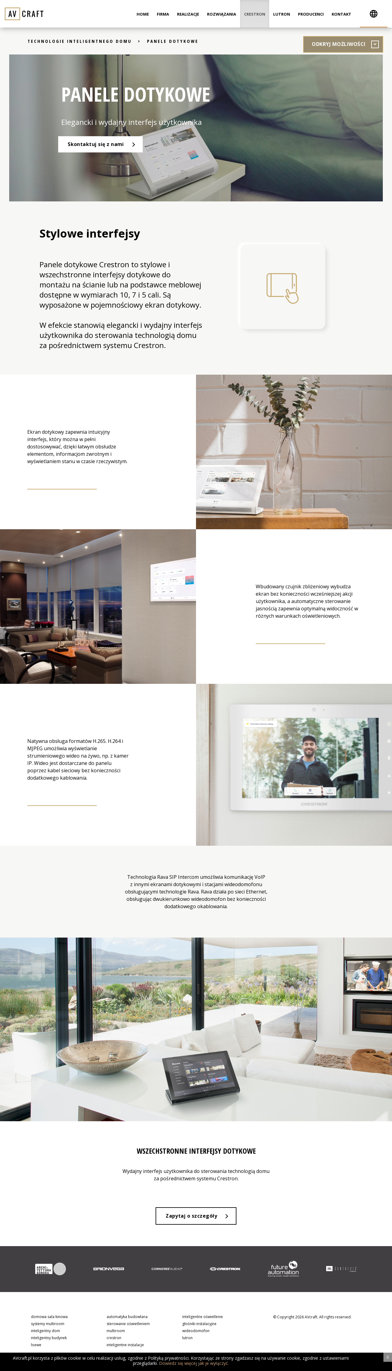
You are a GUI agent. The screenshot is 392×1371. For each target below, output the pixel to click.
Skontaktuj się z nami (96, 144)
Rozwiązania (221, 14)
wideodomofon (195, 1331)
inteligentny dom (45, 1331)
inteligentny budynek (49, 1338)
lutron (187, 1338)
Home (143, 14)
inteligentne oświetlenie (202, 1317)
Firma (163, 14)
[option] (50, 1270)
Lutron (281, 14)
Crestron (254, 14)
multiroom (116, 1331)
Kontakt (341, 14)
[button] (373, 14)
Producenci (311, 14)
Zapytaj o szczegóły (191, 1216)
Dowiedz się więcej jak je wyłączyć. (194, 1363)
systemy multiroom (47, 1324)
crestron (114, 1338)
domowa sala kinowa (49, 1317)
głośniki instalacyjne (199, 1324)
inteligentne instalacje (125, 1345)
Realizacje (188, 14)
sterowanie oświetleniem (128, 1324)
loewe (36, 1345)
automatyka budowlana (127, 1317)
